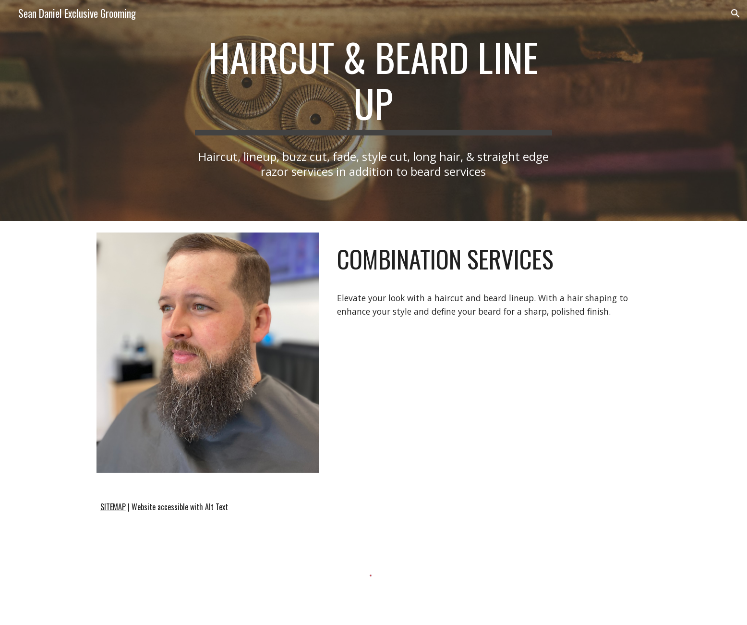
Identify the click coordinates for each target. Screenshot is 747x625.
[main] (373, 84)
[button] (735, 13)
